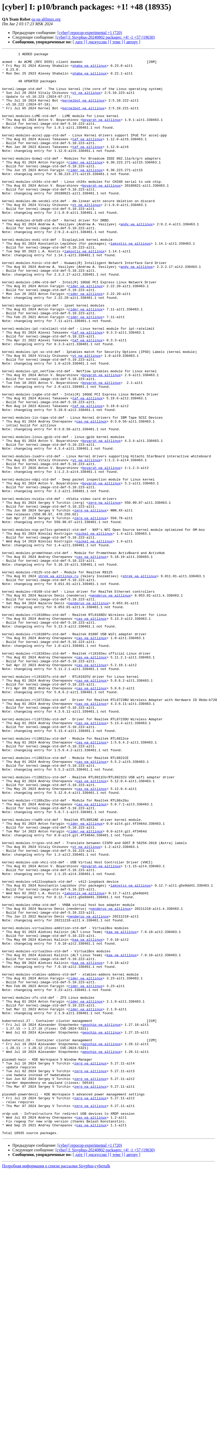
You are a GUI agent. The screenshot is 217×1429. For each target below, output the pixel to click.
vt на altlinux (86, 101)
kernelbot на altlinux (83, 110)
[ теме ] (116, 42)
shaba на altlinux (89, 68)
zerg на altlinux (104, 593)
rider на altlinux (85, 184)
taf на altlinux (87, 156)
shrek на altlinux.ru (58, 681)
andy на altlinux (136, 259)
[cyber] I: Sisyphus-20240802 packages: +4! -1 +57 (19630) (105, 37)
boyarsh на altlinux (101, 133)
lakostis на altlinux (130, 282)
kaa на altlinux (122, 1108)
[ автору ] (132, 42)
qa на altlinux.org (45, 19)
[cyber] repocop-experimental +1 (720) (89, 32)
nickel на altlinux (94, 630)
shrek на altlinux (140, 681)
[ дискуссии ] (97, 42)
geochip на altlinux (101, 1219)
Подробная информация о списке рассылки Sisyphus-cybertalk (56, 1382)
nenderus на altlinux (110, 704)
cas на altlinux (91, 495)
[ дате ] (79, 42)
